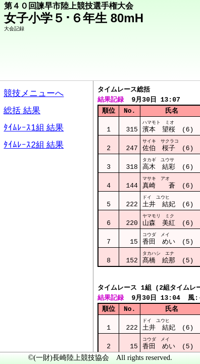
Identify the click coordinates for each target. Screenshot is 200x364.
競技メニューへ (157, 66)
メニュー (29, 338)
